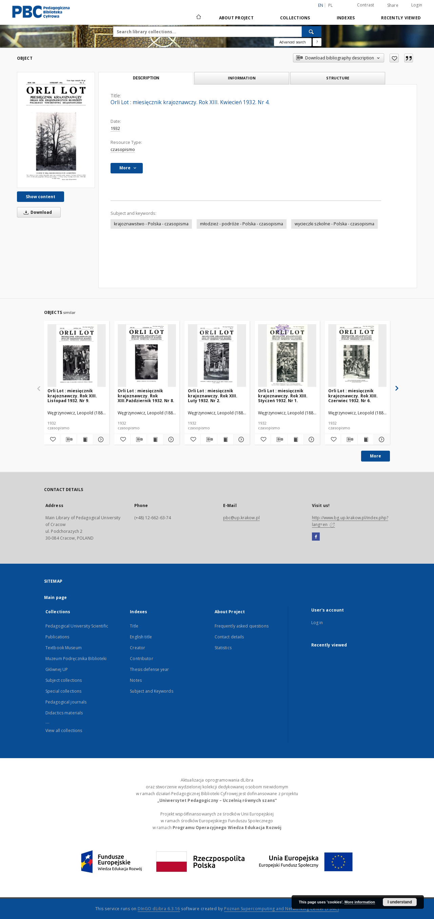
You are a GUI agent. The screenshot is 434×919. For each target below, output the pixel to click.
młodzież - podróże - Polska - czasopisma (241, 224)
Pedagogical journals (65, 702)
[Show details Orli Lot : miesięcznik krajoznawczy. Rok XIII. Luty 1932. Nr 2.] (241, 439)
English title (141, 637)
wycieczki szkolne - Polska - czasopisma (334, 224)
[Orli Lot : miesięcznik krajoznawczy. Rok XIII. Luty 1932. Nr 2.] (217, 355)
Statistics (223, 648)
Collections (295, 18)
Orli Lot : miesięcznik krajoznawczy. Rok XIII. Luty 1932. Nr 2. (212, 395)
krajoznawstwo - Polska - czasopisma (151, 224)
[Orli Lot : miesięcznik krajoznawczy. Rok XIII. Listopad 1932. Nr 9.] (76, 355)
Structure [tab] (337, 77)
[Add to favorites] (394, 58)
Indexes (346, 18)
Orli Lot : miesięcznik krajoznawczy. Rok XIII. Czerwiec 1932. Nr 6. (353, 395)
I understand (400, 902)
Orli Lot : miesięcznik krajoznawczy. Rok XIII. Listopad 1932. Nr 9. (72, 395)
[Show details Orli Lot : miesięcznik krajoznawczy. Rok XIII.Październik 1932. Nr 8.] (170, 439)
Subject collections (63, 680)
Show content (40, 197)
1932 (115, 128)
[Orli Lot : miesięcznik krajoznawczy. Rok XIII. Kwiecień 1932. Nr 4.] (56, 130)
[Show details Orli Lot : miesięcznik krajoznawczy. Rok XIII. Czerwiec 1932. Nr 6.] (381, 439)
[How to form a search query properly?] (317, 42)
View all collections (63, 730)
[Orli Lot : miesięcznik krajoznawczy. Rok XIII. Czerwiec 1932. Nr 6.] (357, 355)
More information (359, 902)
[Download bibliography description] (68, 439)
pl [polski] (330, 5)
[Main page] (198, 17)
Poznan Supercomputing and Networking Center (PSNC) (281, 909)
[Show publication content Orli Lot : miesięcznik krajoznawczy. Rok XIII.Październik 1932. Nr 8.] (155, 439)
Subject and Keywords (151, 691)
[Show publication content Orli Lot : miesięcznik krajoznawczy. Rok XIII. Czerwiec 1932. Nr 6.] (366, 439)
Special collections (63, 691)
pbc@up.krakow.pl (241, 518)
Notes (136, 680)
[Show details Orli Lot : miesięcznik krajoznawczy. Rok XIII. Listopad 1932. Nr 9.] (100, 439)
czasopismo (123, 149)
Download (36, 212)
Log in (317, 622)
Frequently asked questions (242, 626)
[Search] (311, 31)
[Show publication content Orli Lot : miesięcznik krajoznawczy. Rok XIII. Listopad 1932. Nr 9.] (85, 439)
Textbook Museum (63, 648)
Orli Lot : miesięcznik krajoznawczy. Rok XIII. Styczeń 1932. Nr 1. (283, 395)
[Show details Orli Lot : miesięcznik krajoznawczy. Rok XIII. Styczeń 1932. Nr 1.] (311, 439)
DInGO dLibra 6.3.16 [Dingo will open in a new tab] (159, 909)
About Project (236, 18)
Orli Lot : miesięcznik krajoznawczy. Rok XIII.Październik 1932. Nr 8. (146, 395)
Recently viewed (401, 18)
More (375, 456)
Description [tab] (146, 78)
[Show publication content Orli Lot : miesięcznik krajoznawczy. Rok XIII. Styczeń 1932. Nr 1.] (295, 439)
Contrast (365, 5)
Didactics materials (64, 713)
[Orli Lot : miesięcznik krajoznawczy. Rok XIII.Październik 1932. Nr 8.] (147, 355)
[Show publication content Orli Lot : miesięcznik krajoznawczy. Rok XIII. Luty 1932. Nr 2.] (225, 439)
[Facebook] (316, 537)
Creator (137, 648)
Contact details (229, 637)
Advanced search (292, 42)
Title (134, 626)
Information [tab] (242, 77)
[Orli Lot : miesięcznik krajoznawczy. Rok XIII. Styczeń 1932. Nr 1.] (287, 355)
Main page (55, 597)
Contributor (141, 658)
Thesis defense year (149, 669)
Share (392, 5)
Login (416, 5)
